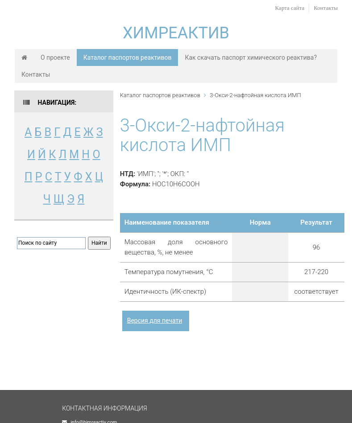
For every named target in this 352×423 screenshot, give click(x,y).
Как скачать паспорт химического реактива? (251, 57)
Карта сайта (290, 7)
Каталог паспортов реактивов (127, 57)
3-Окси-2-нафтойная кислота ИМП (255, 95)
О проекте (55, 57)
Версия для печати (154, 320)
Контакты (326, 7)
